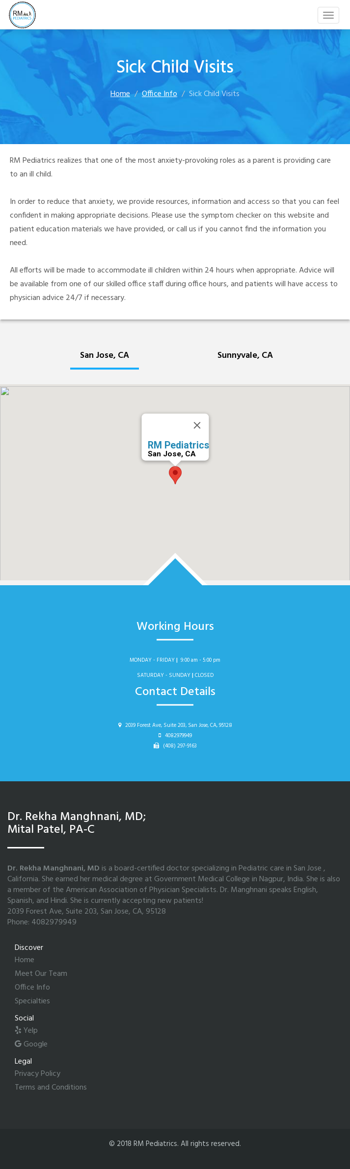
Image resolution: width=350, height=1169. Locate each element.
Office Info (159, 94)
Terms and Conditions (51, 1087)
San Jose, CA (104, 355)
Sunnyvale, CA (245, 355)
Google (31, 1044)
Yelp (26, 1030)
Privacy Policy (37, 1074)
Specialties (32, 1001)
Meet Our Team (41, 974)
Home (120, 94)
